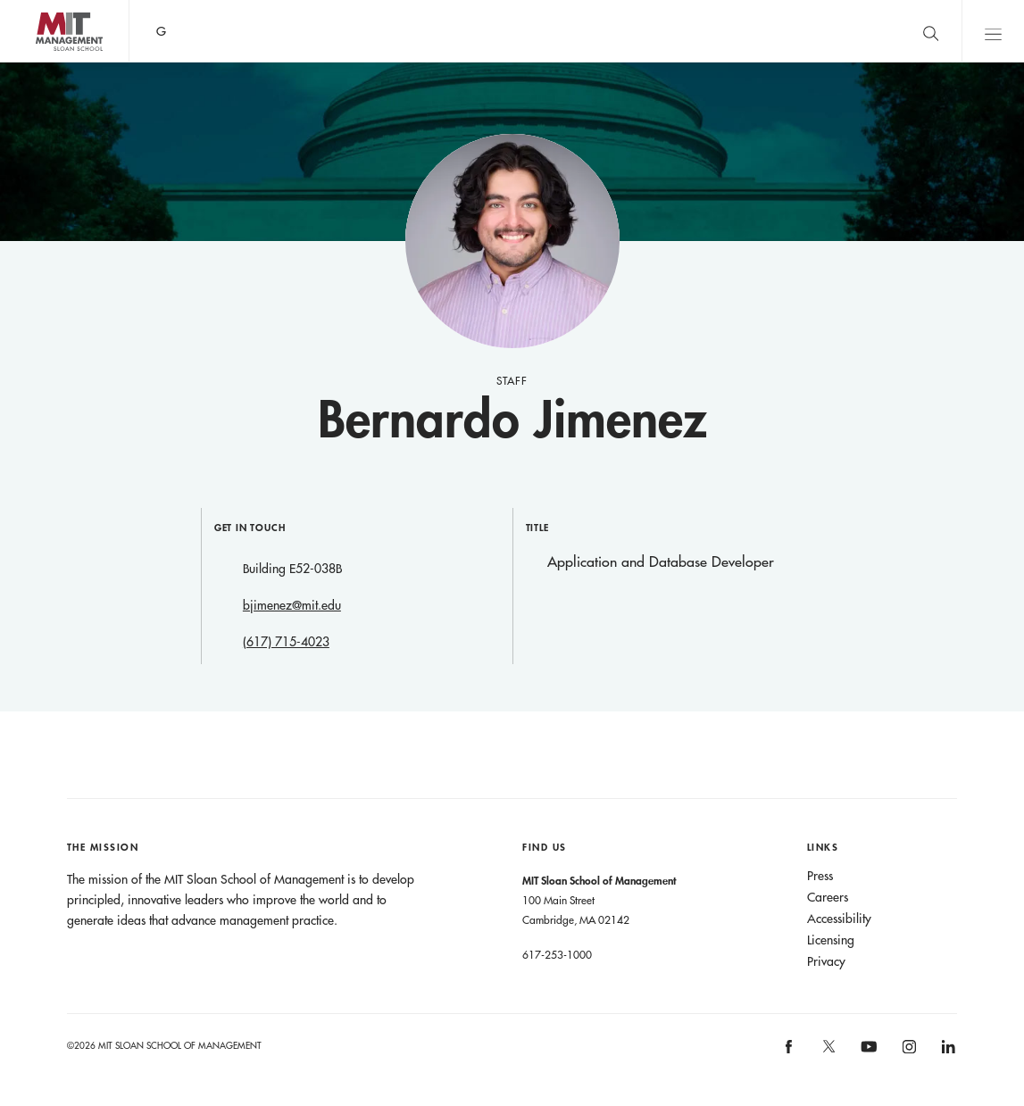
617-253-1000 (557, 954)
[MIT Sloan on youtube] (867, 1056)
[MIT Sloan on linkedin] (947, 1052)
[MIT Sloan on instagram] (907, 1052)
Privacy (826, 961)
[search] (930, 31)
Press (820, 876)
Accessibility (839, 919)
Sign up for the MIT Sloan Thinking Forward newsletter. (582, 31)
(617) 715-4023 (286, 642)
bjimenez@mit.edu (292, 605)
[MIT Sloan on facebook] (790, 1052)
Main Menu (993, 31)
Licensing (830, 940)
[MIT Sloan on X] (827, 1052)
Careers (827, 897)
